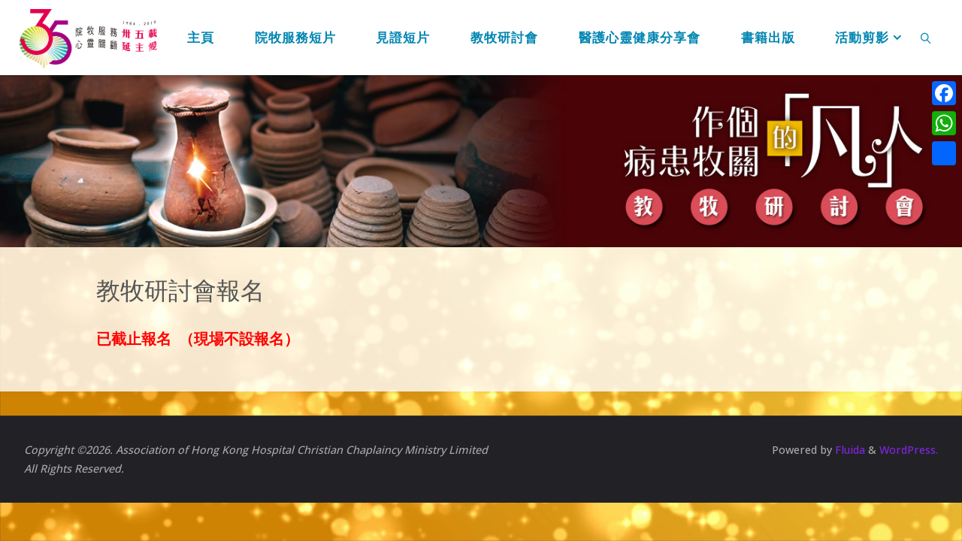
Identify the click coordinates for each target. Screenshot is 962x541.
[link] (925, 37)
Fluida (848, 450)
